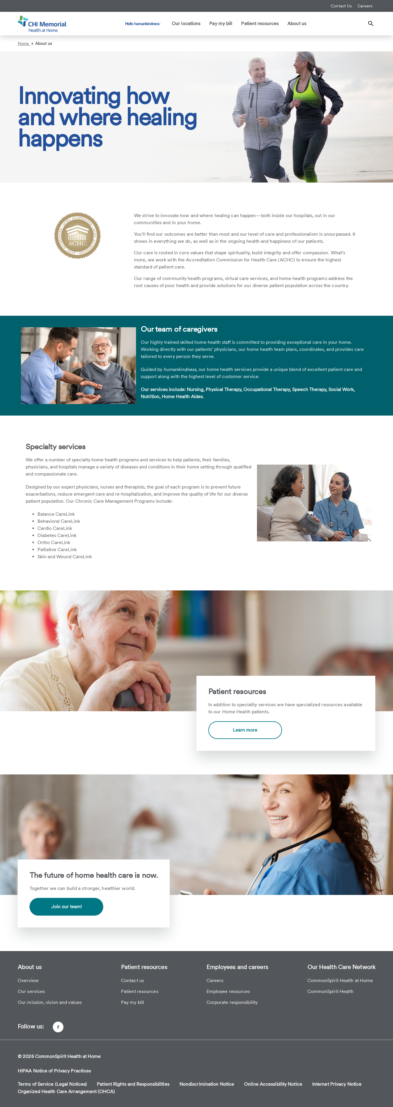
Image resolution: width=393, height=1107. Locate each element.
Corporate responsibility (232, 1002)
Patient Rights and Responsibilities (133, 1084)
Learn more (245, 730)
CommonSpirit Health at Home (340, 980)
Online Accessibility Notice (273, 1084)
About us (296, 23)
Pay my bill (220, 23)
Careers (365, 6)
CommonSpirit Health (330, 991)
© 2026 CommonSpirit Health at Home (59, 1056)
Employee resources (228, 991)
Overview (28, 980)
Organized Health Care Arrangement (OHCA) (66, 1091)
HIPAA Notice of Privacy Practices (54, 1071)
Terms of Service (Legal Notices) (52, 1084)
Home (25, 43)
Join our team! (66, 906)
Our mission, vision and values (50, 1002)
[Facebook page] (58, 1027)
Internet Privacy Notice (336, 1084)
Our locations (186, 23)
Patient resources (260, 23)
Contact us (132, 980)
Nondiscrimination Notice (206, 1084)
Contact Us (341, 6)
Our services (31, 991)
